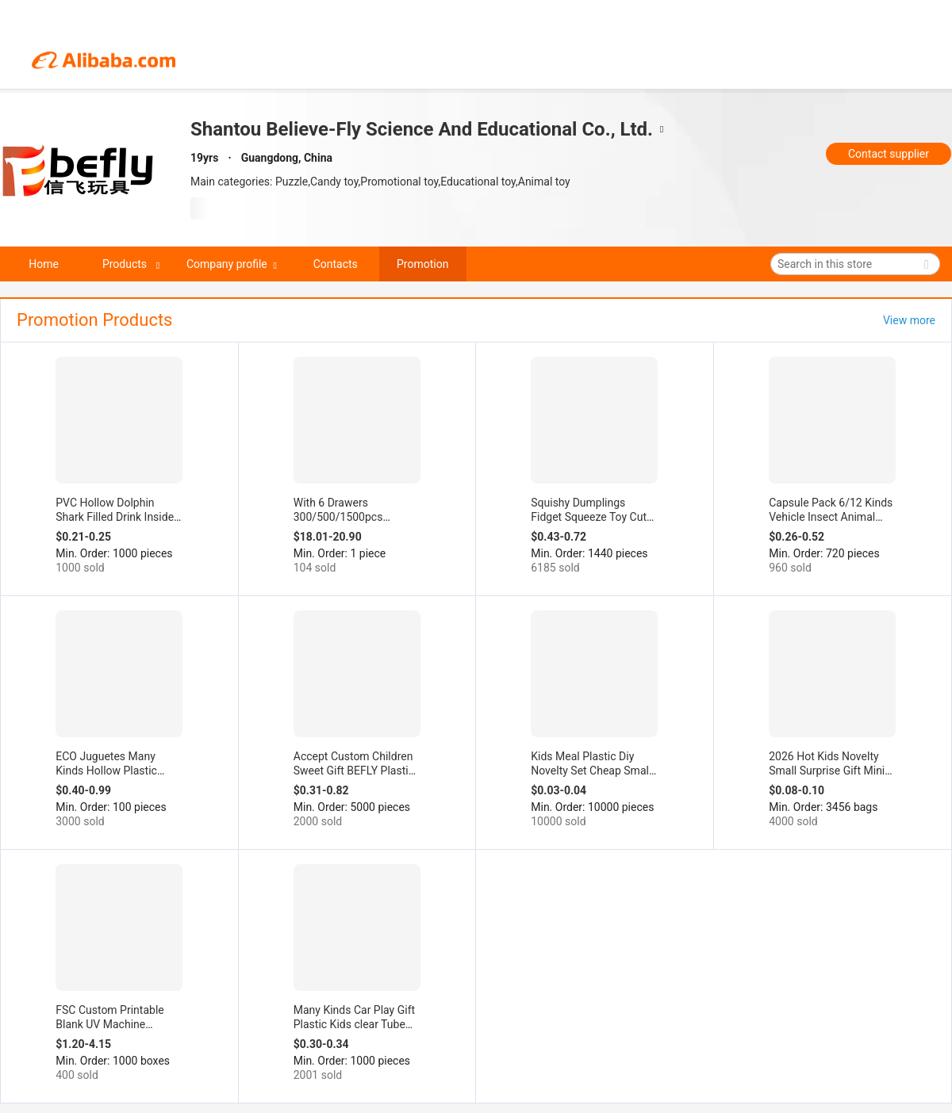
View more (909, 320)
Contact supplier (888, 153)
